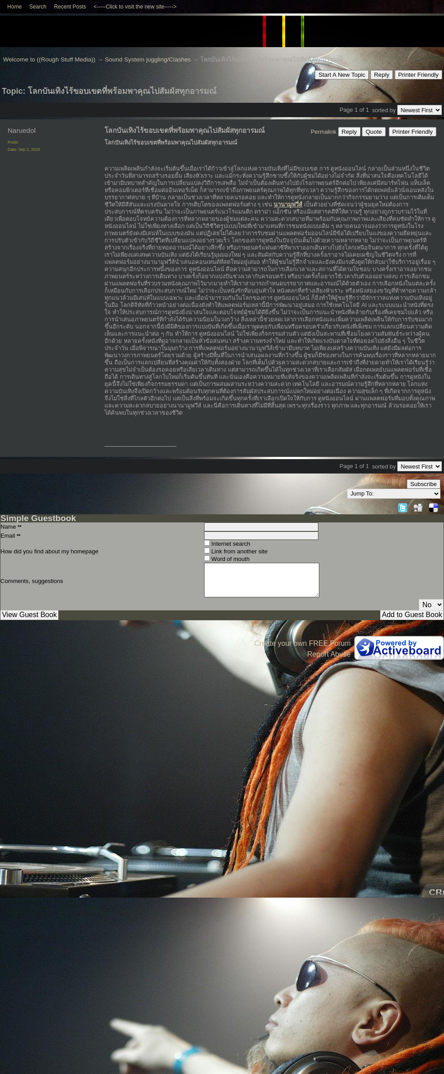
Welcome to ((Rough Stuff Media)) (49, 59)
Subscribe (423, 484)
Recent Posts (70, 7)
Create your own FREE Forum (302, 643)
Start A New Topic (341, 74)
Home (14, 7)
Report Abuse (329, 654)
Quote (374, 131)
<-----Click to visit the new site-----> (135, 7)
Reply (381, 74)
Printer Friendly (418, 74)
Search (37, 7)
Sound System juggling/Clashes (148, 59)
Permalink (323, 131)
